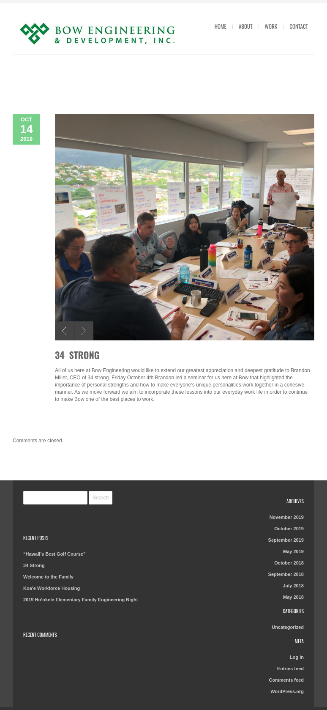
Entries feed (290, 668)
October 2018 (289, 562)
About (246, 26)
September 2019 (286, 540)
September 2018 (286, 574)
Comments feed (286, 680)
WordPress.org (287, 691)
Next (83, 330)
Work (271, 26)
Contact (298, 26)
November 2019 (287, 517)
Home (220, 26)
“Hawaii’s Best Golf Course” (54, 553)
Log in (297, 657)
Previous (64, 330)
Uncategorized (288, 627)
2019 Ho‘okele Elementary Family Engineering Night (80, 599)
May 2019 (293, 551)
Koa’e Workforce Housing (51, 588)
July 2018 (293, 585)
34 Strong (77, 355)
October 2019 (289, 528)
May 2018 (293, 597)
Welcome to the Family (48, 576)
